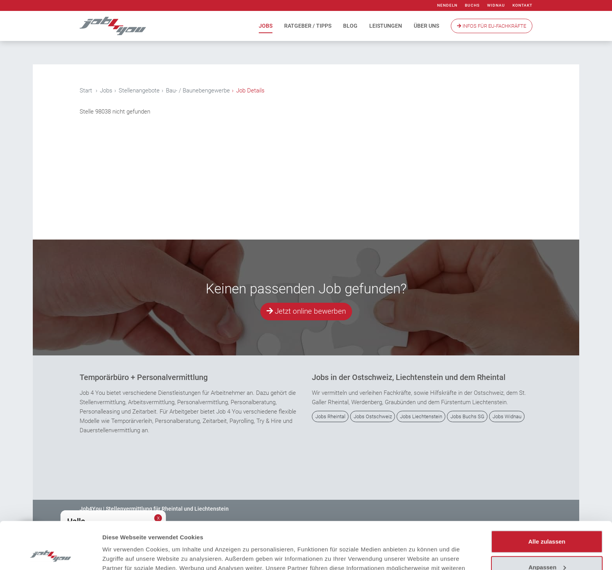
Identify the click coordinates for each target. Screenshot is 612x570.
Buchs (472, 5)
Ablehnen (547, 548)
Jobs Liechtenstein (421, 416)
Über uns (426, 26)
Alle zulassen (546, 497)
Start (86, 90)
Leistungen (385, 26)
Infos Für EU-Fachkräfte (491, 26)
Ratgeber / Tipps (307, 26)
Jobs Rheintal (330, 416)
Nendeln (447, 5)
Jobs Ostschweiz (373, 416)
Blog (350, 26)
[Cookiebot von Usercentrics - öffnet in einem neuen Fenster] (50, 555)
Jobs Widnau (507, 416)
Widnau (496, 5)
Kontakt (522, 5)
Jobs (265, 26)
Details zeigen (122, 554)
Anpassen (547, 522)
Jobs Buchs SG (467, 416)
